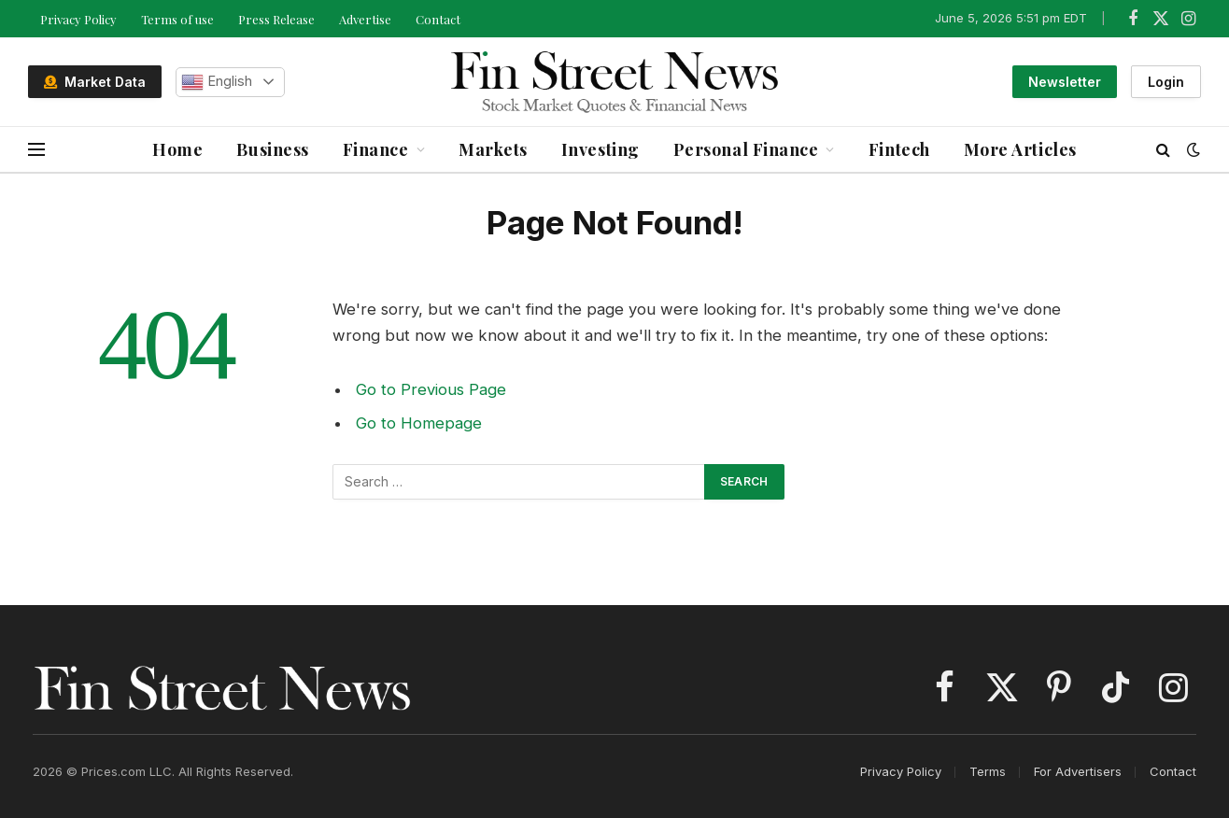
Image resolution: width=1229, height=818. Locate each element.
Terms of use (177, 19)
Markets (493, 149)
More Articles (1020, 149)
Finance (376, 149)
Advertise (365, 19)
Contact (438, 19)
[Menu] (36, 150)
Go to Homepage (419, 423)
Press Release (276, 19)
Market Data (95, 82)
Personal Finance (746, 149)
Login (1166, 82)
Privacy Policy (78, 19)
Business (272, 149)
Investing (600, 149)
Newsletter (1064, 82)
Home (177, 149)
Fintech (899, 149)
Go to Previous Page (431, 389)
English (216, 82)
